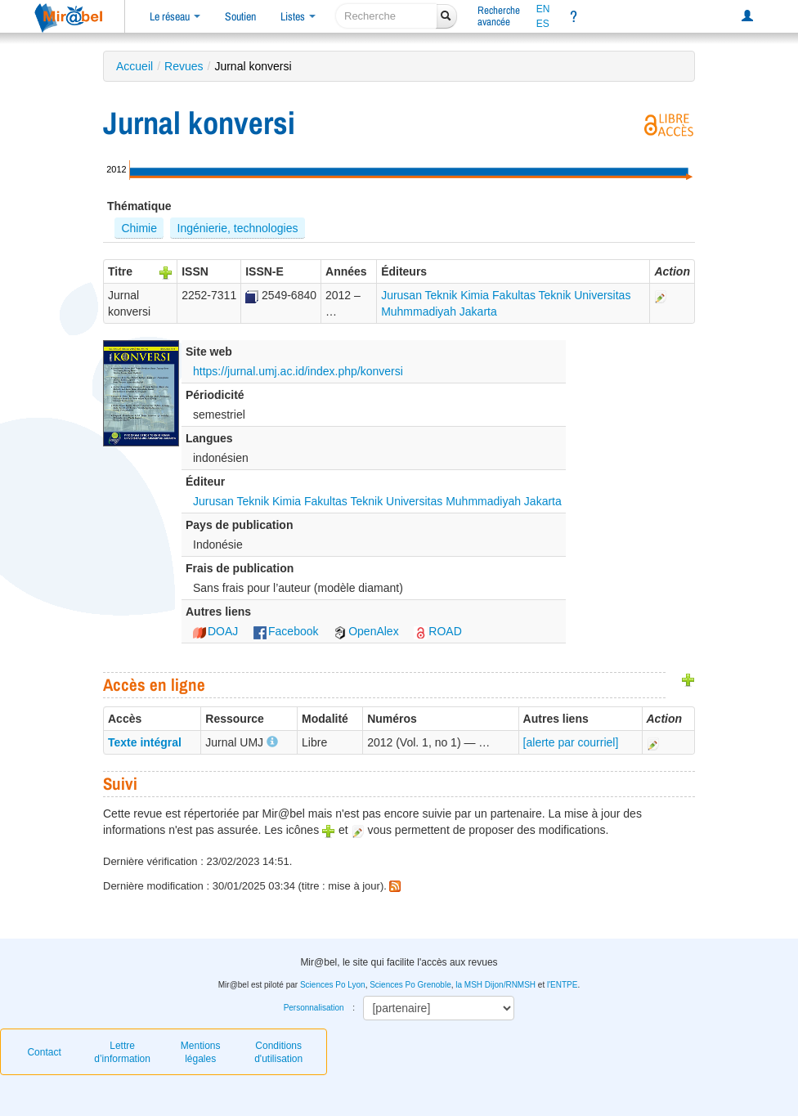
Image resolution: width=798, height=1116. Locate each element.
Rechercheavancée (498, 16)
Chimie (139, 228)
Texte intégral (145, 742)
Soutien (240, 16)
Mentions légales (201, 1052)
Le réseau (175, 16)
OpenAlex (366, 631)
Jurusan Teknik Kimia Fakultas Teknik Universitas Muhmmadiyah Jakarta (377, 501)
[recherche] (386, 16)
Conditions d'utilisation (278, 1052)
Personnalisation (314, 1007)
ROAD (437, 631)
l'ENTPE (562, 984)
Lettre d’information (122, 1052)
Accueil (134, 66)
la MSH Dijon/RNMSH (495, 984)
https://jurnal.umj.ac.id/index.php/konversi (298, 371)
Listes (298, 16)
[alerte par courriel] (571, 742)
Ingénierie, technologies (237, 228)
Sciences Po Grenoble (410, 984)
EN (543, 9)
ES (542, 23)
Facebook (285, 631)
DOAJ (215, 631)
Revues (183, 66)
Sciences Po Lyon (332, 984)
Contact (44, 1052)
